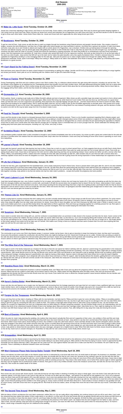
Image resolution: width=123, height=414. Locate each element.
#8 (1, 17)
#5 (1, 13)
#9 (35, 8)
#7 (1, 15)
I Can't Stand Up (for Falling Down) (19, 67)
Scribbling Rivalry (12, 131)
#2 (1, 9)
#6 (1, 14)
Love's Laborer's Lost (14, 178)
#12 (36, 11)
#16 (36, 17)
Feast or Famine (11, 79)
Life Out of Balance (12, 162)
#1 (1, 8)
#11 (36, 10)
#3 (1, 10)
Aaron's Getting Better (15, 282)
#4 (1, 11)
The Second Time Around (16, 391)
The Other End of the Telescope (19, 245)
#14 (36, 14)
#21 (68, 13)
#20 (68, 11)
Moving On (9, 370)
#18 (68, 9)
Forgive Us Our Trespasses (17, 295)
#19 (68, 10)
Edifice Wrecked (12, 230)
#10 (36, 9)
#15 (36, 15)
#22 (68, 14)
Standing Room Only (14, 266)
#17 (68, 8)
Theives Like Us (12, 195)
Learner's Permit (11, 145)
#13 (36, 13)
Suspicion (9, 212)
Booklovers (9, 41)
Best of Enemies (12, 314)
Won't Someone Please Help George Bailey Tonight (27, 351)
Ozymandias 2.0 (11, 94)
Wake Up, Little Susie (13, 27)
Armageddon (10, 335)
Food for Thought (11, 114)
